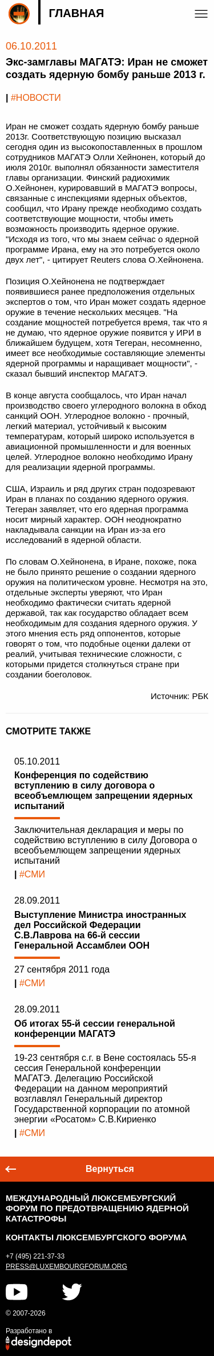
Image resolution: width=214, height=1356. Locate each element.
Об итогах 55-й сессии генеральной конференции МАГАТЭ (94, 1029)
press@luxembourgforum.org (66, 1267)
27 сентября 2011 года (62, 969)
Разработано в (29, 1331)
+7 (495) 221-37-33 (35, 1256)
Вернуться (110, 1169)
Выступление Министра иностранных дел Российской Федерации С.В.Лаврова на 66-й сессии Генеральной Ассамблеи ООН (100, 930)
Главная (76, 13)
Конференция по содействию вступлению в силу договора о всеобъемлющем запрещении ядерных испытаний (103, 790)
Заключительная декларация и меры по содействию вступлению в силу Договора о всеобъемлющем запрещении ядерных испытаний (105, 845)
